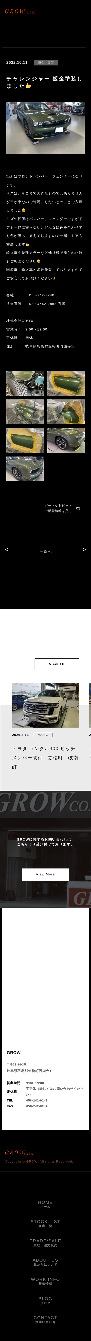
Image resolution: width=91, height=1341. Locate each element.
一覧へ (45, 551)
